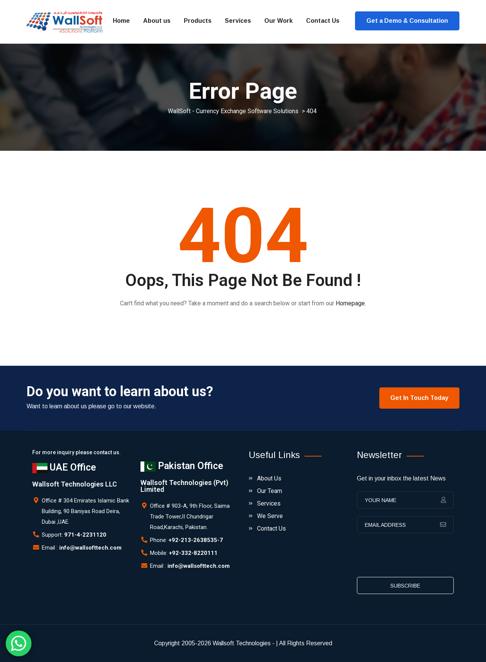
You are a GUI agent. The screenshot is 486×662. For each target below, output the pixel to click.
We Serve (270, 516)
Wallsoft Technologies (242, 643)
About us (156, 20)
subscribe (405, 586)
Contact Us (322, 20)
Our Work (278, 20)
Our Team (269, 491)
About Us (269, 478)
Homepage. (351, 303)
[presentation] (414, 557)
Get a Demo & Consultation (407, 20)
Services (238, 20)
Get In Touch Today (419, 398)
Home (121, 20)
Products (197, 20)
